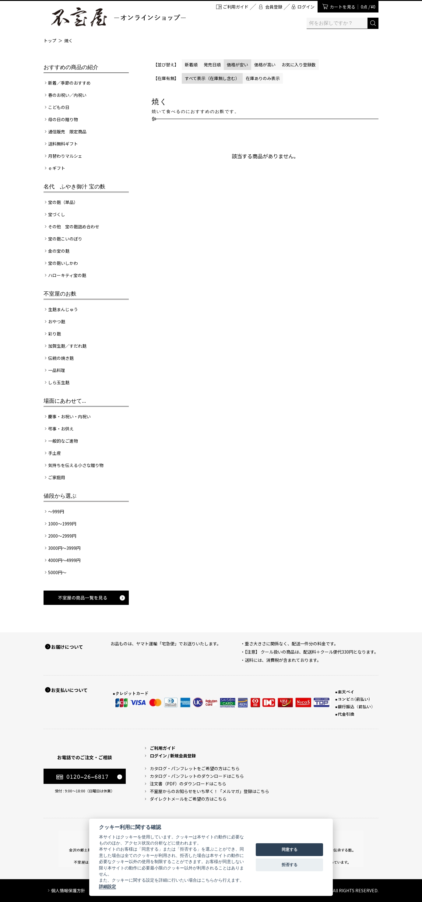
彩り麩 (54, 334)
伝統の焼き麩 (61, 358)
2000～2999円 (62, 536)
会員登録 (273, 7)
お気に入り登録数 (299, 64)
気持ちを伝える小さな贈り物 (76, 465)
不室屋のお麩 (60, 294)
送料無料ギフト (63, 144)
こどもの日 (58, 107)
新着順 (191, 64)
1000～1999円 (62, 524)
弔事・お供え (61, 429)
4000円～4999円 (64, 560)
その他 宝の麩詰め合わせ (73, 226)
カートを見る (352, 7)
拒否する (289, 864)
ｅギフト (56, 168)
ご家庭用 (56, 477)
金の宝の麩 (58, 251)
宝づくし (56, 214)
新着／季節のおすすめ (69, 83)
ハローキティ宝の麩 (67, 275)
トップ (50, 40)
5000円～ (57, 572)
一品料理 (56, 370)
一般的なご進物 (63, 441)
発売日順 (212, 64)
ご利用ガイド (235, 7)
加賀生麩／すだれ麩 (67, 346)
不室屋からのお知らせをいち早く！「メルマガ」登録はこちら (209, 791)
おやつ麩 (56, 321)
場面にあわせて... (65, 401)
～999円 (56, 511)
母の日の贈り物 (63, 119)
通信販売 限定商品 (67, 131)
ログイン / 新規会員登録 (173, 756)
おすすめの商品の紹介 (71, 67)
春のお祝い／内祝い (67, 95)
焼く (68, 40)
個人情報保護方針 (68, 890)
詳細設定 (107, 886)
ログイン (306, 7)
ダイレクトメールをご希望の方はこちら (188, 799)
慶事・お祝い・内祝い (69, 416)
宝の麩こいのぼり (65, 239)
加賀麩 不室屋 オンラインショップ (118, 17)
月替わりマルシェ (65, 156)
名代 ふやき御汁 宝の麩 (74, 187)
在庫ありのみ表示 (263, 78)
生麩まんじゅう (63, 309)
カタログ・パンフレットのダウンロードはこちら (197, 776)
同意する (289, 849)
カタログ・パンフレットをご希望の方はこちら (195, 768)
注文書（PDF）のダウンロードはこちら (188, 784)
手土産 (54, 453)
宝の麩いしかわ (63, 263)
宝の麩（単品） (63, 202)
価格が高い (265, 64)
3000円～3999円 (64, 548)
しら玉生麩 (58, 382)
